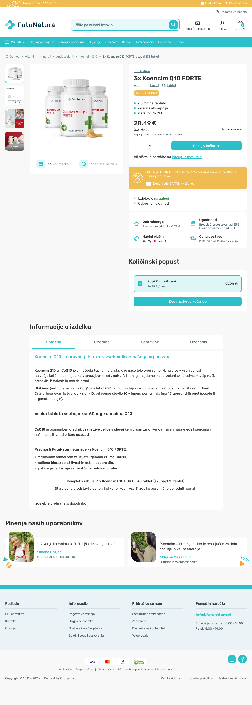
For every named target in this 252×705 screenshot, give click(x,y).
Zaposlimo (139, 621)
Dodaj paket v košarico (188, 301)
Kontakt (10, 621)
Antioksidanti (65, 56)
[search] (125, 25)
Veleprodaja (140, 635)
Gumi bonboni (144, 42)
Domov (12, 56)
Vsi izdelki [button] (15, 42)
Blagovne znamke (81, 621)
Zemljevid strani (172, 678)
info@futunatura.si (187, 157)
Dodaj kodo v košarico (226, 3)
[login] (222, 25)
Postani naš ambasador (148, 614)
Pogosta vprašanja (231, 12)
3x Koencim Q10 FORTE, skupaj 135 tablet (131, 56)
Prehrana (164, 42)
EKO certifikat (14, 614)
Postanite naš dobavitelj (148, 628)
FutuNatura (142, 71)
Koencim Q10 (88, 56)
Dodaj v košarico (206, 146)
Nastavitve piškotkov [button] (232, 678)
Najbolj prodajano (42, 42)
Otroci (179, 42)
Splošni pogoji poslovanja (86, 635)
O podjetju (12, 628)
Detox (126, 42)
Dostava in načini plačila (85, 628)
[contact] (197, 25)
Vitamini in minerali (71, 42)
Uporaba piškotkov (200, 678)
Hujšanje (95, 42)
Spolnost (111, 42)
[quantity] (150, 146)
